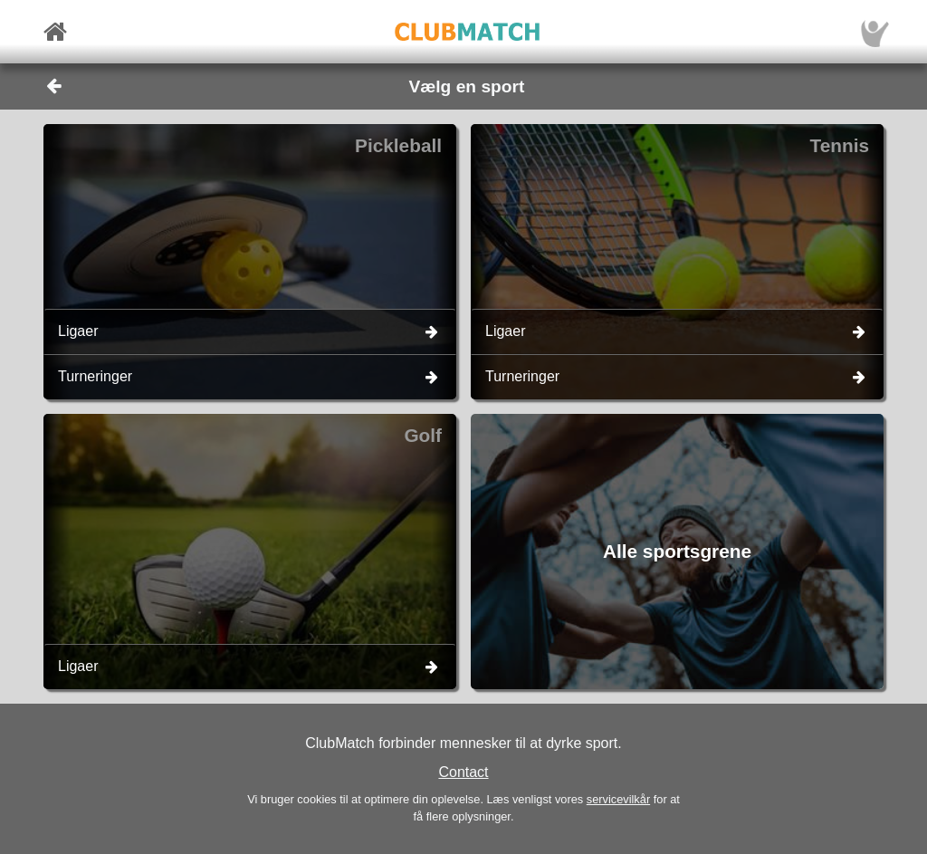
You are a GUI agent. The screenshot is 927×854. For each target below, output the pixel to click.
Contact (463, 772)
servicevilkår (618, 799)
